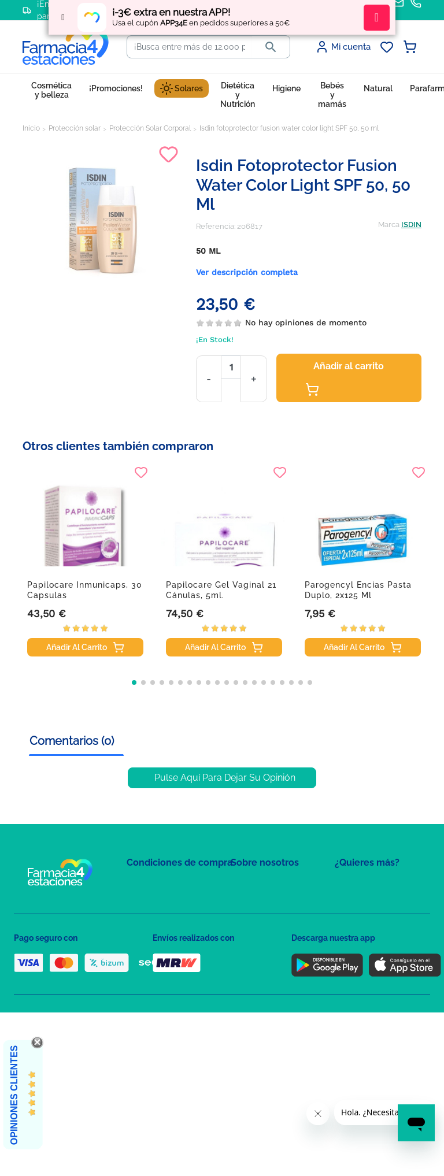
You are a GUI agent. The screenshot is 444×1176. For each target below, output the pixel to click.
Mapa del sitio (255, 885)
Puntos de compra (159, 966)
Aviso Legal (147, 949)
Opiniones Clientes (14, 1095)
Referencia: (215, 226)
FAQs (240, 902)
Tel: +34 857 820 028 (265, 966)
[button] (134, 682)
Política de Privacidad (164, 916)
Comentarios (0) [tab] (71, 741)
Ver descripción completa (247, 272)
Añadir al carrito (344, 378)
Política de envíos (157, 983)
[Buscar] (189, 47)
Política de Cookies (160, 933)
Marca (388, 224)
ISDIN (411, 224)
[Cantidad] (231, 367)
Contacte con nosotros (270, 919)
